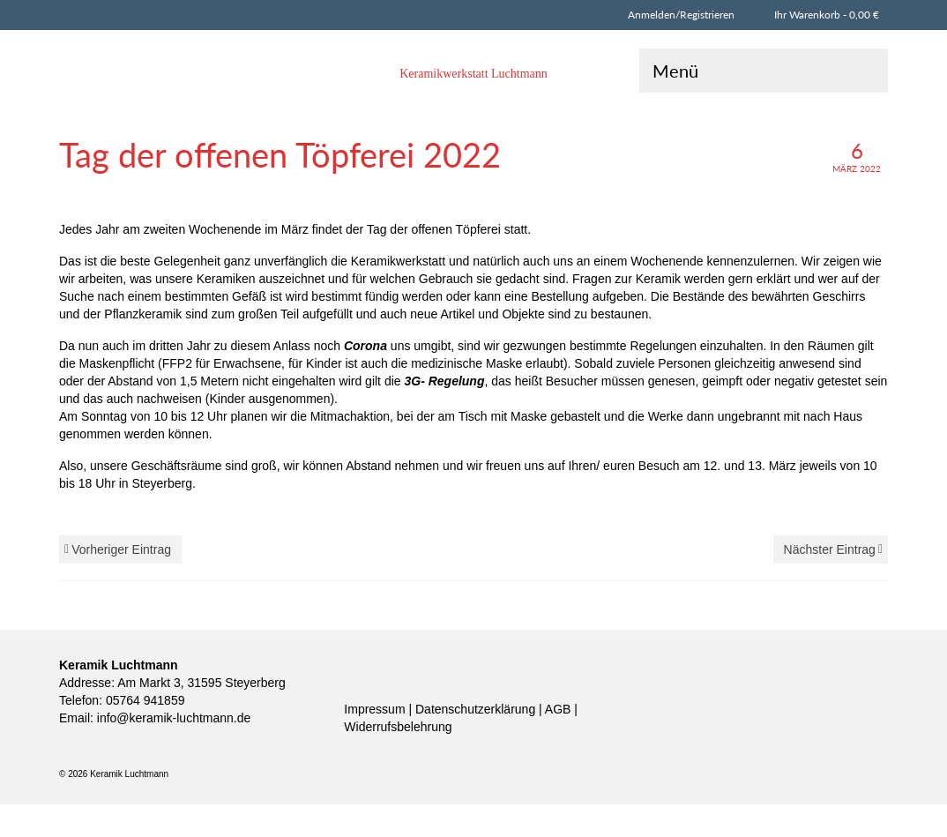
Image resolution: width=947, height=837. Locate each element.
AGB (559, 709)
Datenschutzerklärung (477, 709)
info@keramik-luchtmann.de (171, 718)
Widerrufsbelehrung (397, 727)
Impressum (376, 709)
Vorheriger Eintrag (121, 549)
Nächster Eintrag (830, 549)
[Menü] (763, 71)
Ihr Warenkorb (824, 14)
